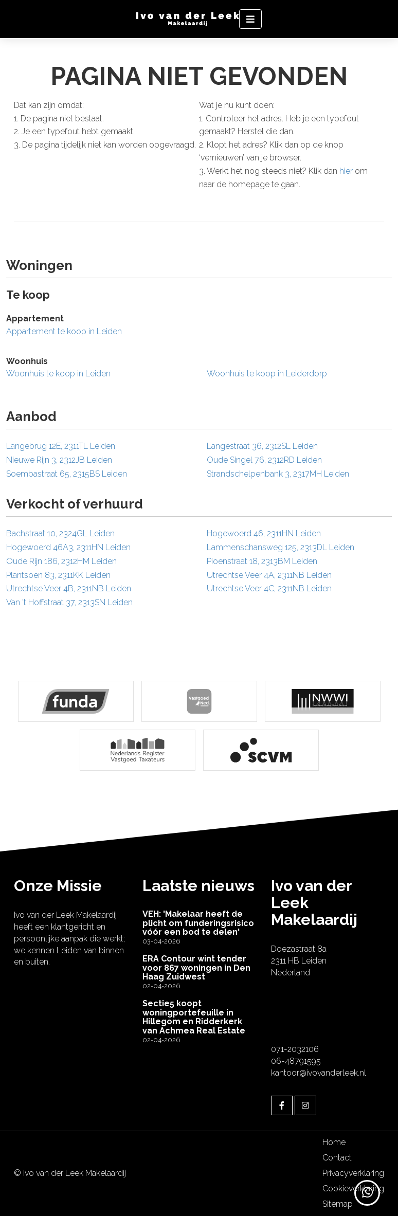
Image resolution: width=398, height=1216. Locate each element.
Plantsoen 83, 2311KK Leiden (58, 575)
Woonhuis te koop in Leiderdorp (267, 373)
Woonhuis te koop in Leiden (58, 373)
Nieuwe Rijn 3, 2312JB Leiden (59, 460)
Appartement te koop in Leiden (64, 331)
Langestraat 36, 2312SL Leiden (262, 446)
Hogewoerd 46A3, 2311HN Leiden (68, 547)
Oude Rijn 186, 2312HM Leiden (61, 561)
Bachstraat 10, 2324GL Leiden (60, 533)
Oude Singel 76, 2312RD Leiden (264, 460)
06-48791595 (296, 1061)
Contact (337, 1158)
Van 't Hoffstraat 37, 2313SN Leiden (69, 602)
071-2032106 (295, 1049)
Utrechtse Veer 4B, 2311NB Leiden (68, 588)
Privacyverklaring (353, 1173)
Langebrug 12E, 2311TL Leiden (60, 446)
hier (346, 171)
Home (334, 1142)
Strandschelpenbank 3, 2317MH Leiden (278, 474)
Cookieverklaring (353, 1188)
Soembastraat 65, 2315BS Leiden (66, 474)
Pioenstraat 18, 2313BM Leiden (262, 561)
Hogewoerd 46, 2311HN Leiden (264, 533)
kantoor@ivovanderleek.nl (318, 1073)
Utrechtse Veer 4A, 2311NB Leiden (269, 575)
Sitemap (337, 1204)
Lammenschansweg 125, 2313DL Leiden (280, 547)
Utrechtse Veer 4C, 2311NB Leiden (269, 588)
